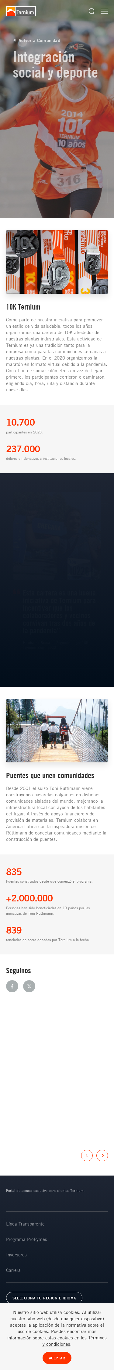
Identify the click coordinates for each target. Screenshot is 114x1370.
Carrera (13, 1270)
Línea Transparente (25, 1223)
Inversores (16, 1254)
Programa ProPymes (26, 1239)
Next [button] (102, 1155)
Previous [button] (87, 1155)
